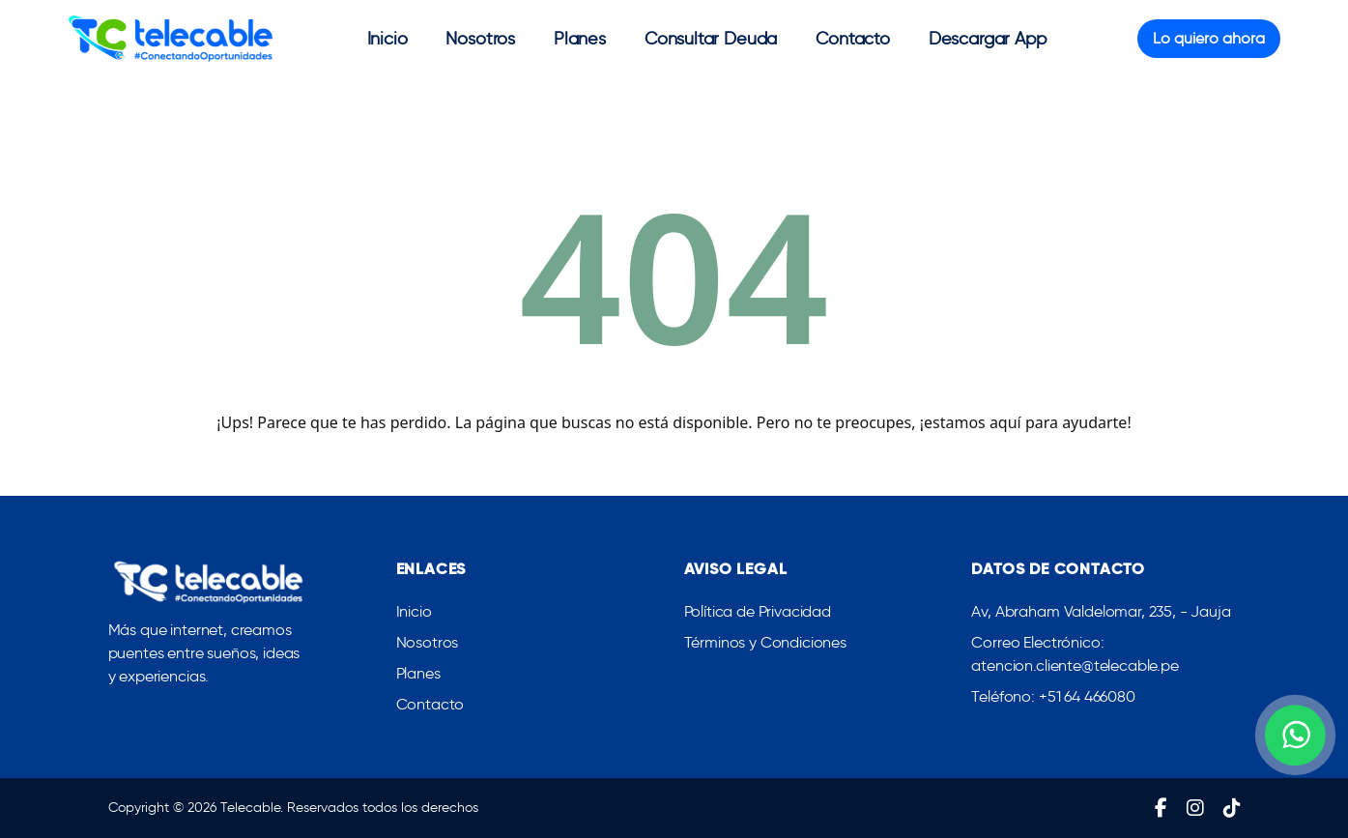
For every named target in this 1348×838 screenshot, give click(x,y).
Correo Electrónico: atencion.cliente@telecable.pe (1074, 656)
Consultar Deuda (711, 38)
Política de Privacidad (757, 613)
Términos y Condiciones (765, 644)
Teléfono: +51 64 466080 (1052, 698)
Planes (580, 38)
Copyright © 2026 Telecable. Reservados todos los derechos (293, 807)
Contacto (853, 38)
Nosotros (480, 38)
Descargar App (988, 38)
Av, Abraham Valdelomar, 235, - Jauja (1100, 613)
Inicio (387, 38)
